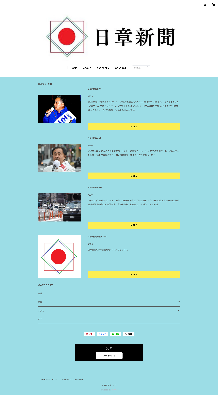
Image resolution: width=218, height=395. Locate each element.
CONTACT (120, 68)
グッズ (41, 311)
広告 (40, 319)
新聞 (40, 302)
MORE (133, 126)
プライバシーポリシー (49, 380)
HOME (74, 68)
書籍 (40, 293)
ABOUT (87, 68)
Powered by (109, 390)
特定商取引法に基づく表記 (72, 380)
